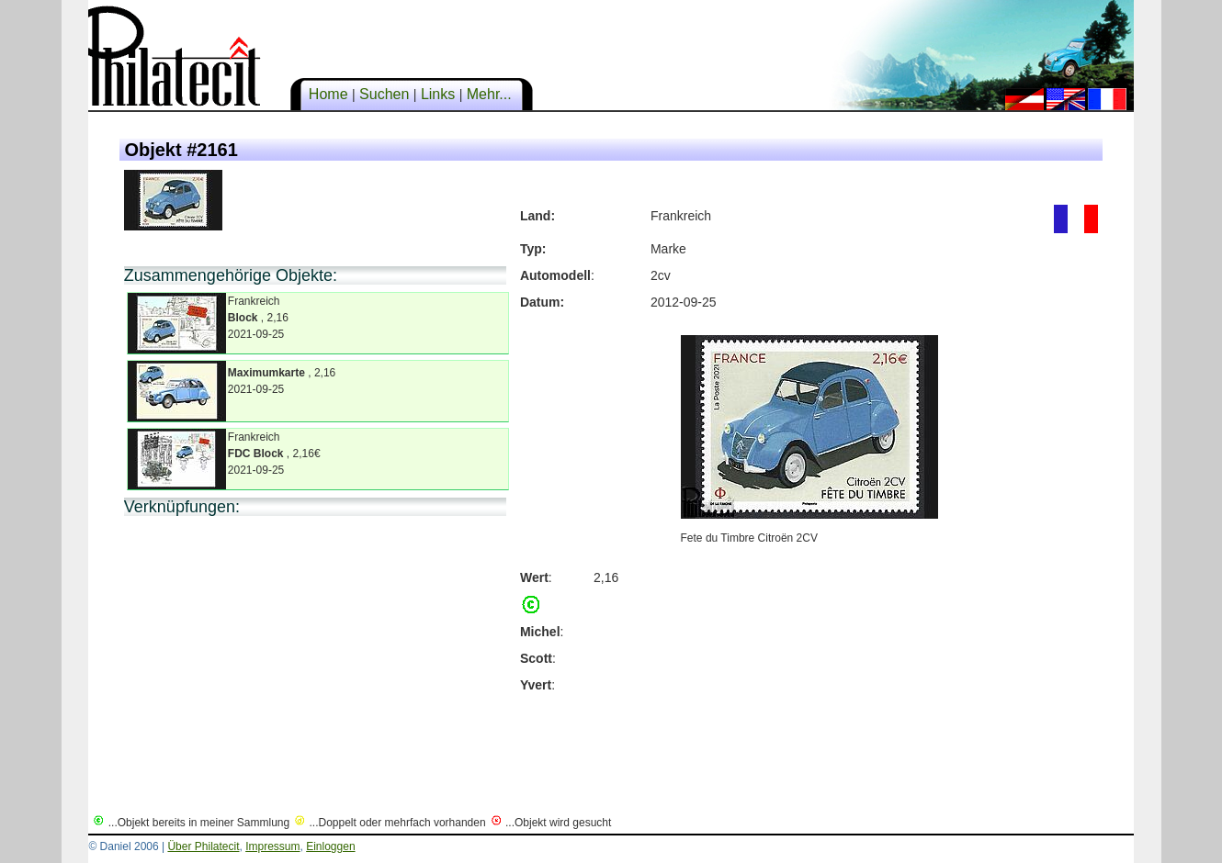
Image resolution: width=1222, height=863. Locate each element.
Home (328, 94)
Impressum (272, 846)
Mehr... (488, 94)
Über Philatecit (203, 846)
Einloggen (330, 846)
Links (437, 94)
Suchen (384, 94)
